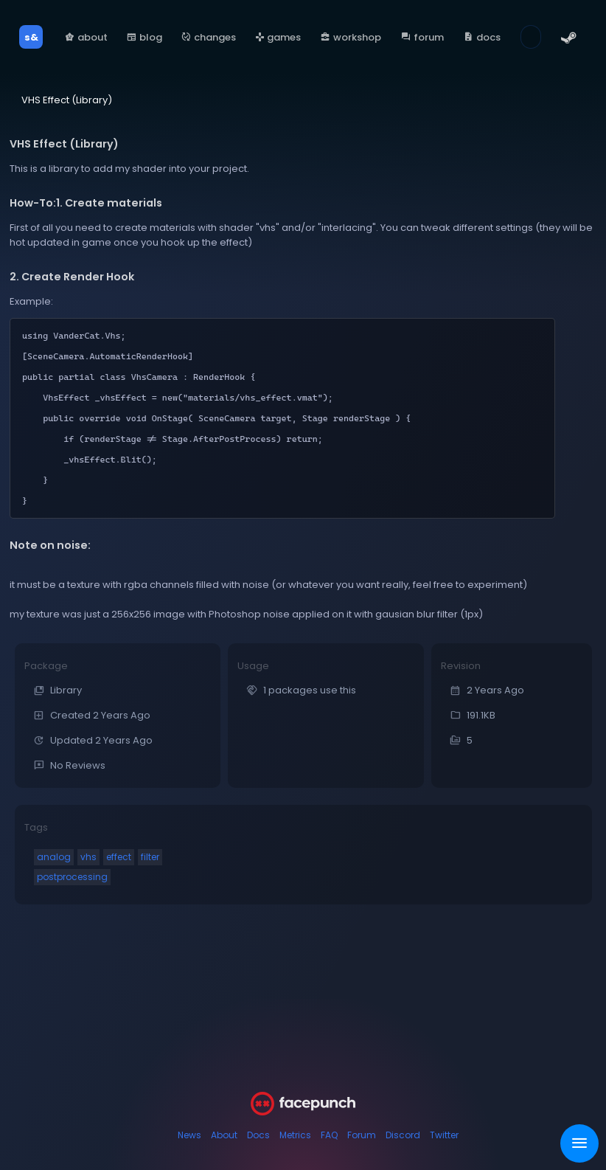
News (189, 1135)
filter (150, 857)
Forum (361, 1135)
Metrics (295, 1135)
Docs (258, 1135)
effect (118, 857)
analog (54, 857)
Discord (403, 1135)
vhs (88, 857)
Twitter (444, 1135)
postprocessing (72, 876)
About (224, 1135)
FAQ (329, 1135)
